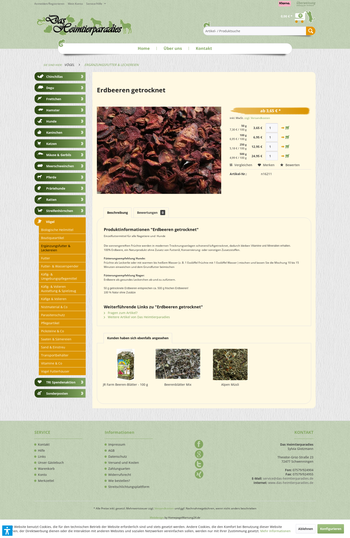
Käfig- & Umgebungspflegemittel (59, 276)
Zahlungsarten (119, 468)
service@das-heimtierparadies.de (288, 478)
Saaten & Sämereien (56, 339)
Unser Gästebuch (51, 462)
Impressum (116, 444)
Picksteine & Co (52, 331)
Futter (45, 258)
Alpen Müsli (230, 384)
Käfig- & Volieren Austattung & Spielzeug (58, 288)
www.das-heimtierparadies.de (290, 483)
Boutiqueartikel (52, 238)
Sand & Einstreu (53, 347)
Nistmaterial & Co (54, 307)
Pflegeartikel (50, 323)
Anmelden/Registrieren (49, 4)
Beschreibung (117, 212)
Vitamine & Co (51, 363)
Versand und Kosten (123, 462)
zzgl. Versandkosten (257, 118)
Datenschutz (117, 456)
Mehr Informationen (275, 531)
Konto (42, 474)
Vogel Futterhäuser (55, 371)
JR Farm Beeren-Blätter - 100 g (125, 384)
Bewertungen (151, 212)
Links (42, 456)
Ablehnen (305, 529)
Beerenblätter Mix (178, 384)
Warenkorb (46, 468)
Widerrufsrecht (119, 474)
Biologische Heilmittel (57, 230)
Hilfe (41, 450)
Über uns (173, 48)
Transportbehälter (55, 355)
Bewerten (290, 165)
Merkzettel (46, 480)
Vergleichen (241, 165)
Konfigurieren (330, 529)
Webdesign (157, 517)
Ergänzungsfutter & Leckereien (55, 248)
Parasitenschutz (53, 315)
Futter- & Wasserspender (60, 266)
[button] (7, 530)
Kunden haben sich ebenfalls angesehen (138, 338)
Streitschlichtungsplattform (128, 486)
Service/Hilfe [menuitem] (94, 4)
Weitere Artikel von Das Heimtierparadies (137, 317)
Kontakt (204, 48)
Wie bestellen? (119, 480)
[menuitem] (77, 3)
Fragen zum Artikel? (121, 313)
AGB (111, 450)
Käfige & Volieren (54, 299)
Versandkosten (164, 508)
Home (144, 48)
